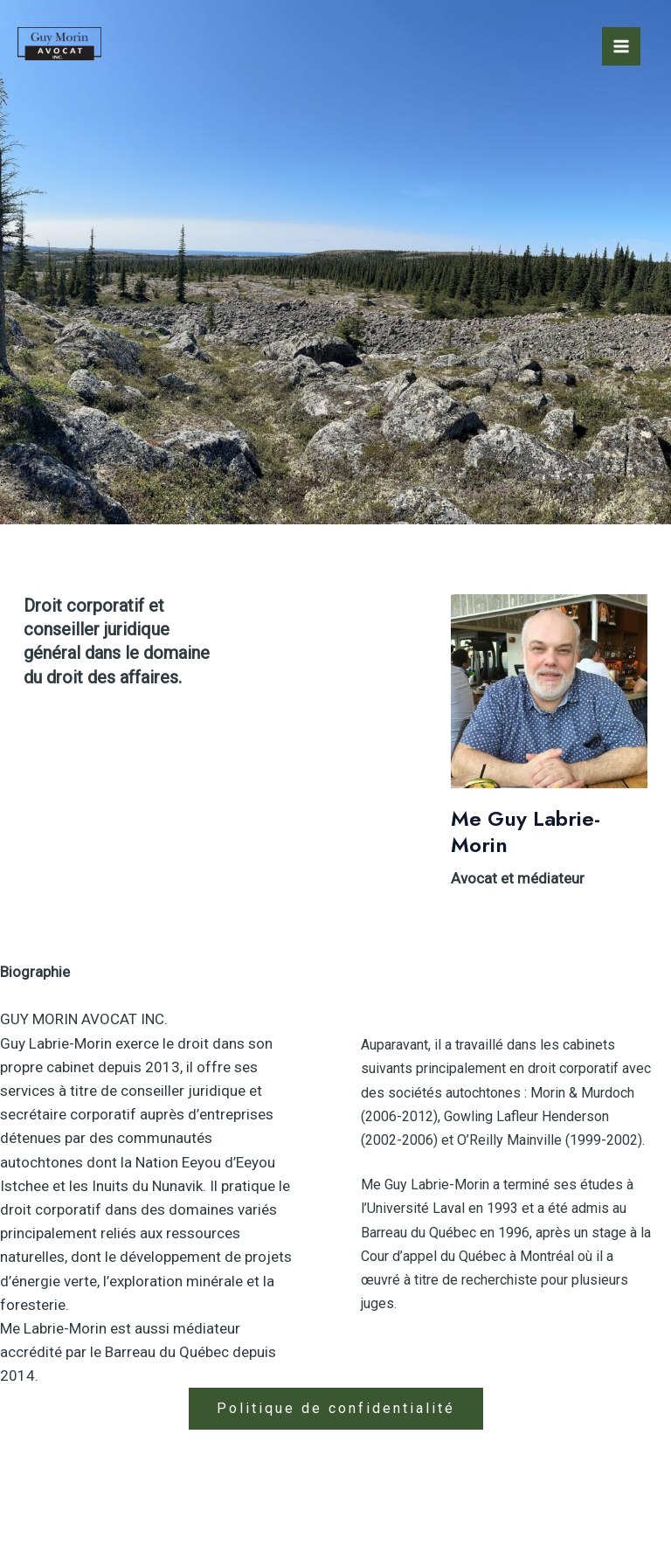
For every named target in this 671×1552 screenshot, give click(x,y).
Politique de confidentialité (336, 1408)
